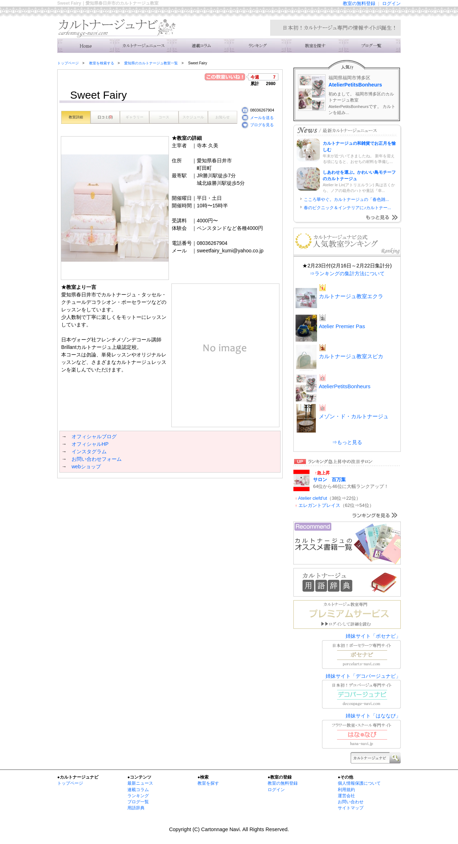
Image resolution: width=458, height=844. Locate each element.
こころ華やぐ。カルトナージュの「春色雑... (346, 199)
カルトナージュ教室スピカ (351, 356)
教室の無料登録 (359, 3)
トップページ (68, 63)
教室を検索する (315, 46)
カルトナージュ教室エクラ (351, 296)
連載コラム (200, 46)
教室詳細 (76, 117)
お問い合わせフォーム (97, 459)
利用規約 (346, 790)
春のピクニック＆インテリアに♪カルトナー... (347, 207)
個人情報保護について (359, 783)
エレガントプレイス (319, 505)
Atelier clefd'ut (312, 498)
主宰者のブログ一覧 (372, 46)
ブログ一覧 (138, 802)
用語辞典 (136, 808)
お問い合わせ (351, 802)
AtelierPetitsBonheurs (355, 85)
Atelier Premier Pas (342, 326)
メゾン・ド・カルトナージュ (354, 416)
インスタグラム (89, 451)
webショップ (86, 466)
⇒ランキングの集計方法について (347, 273)
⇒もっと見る (347, 442)
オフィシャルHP (90, 444)
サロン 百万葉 (329, 479)
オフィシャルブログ (94, 436)
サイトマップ (351, 808)
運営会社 (346, 796)
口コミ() (105, 117)
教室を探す (208, 783)
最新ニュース (140, 783)
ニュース (143, 46)
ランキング (257, 46)
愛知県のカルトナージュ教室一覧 (151, 63)
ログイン (391, 3)
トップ (85, 46)
